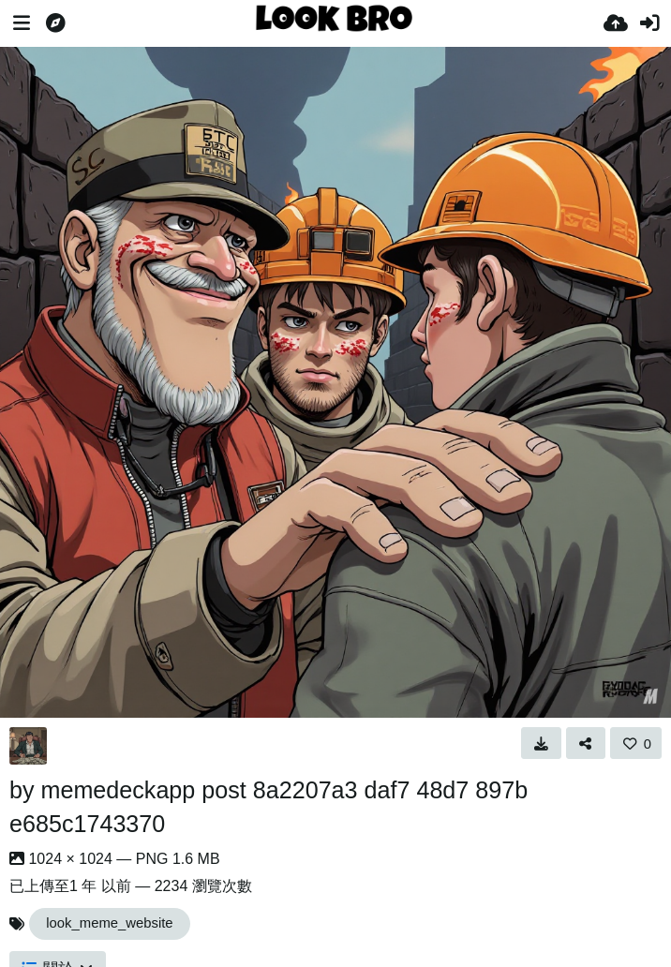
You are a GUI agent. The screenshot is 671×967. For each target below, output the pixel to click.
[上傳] (616, 23)
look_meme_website (109, 922)
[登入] (649, 23)
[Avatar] (28, 746)
